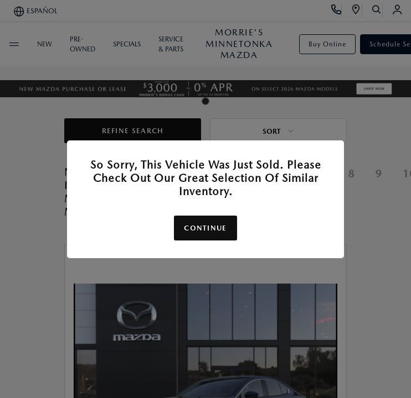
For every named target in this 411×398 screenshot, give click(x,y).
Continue (205, 228)
